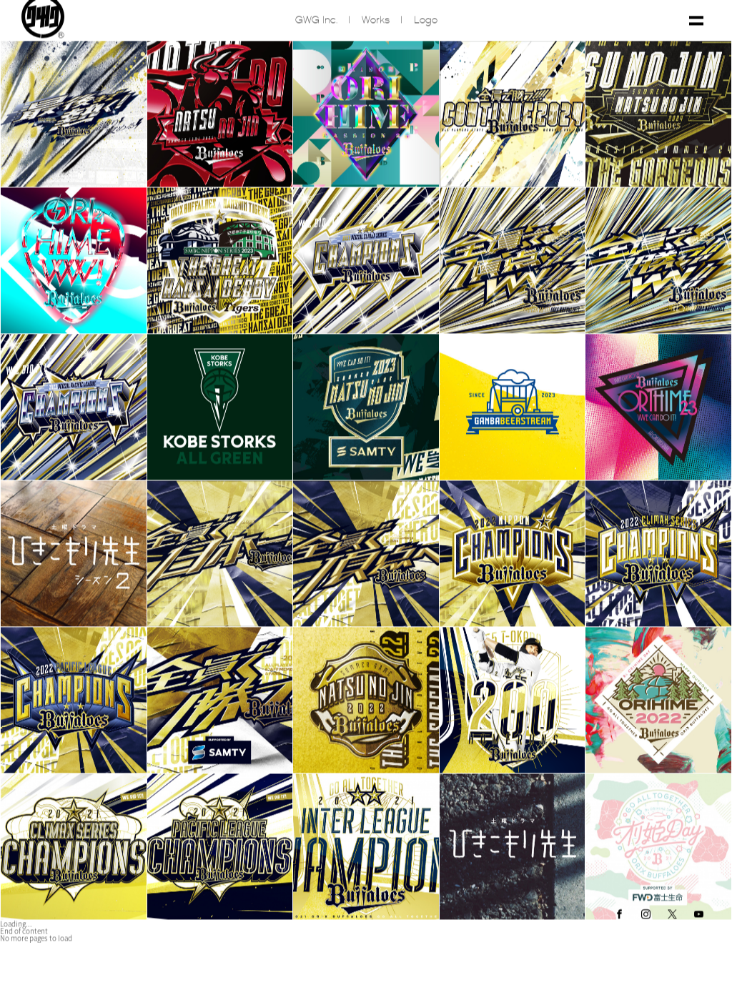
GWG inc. (316, 24)
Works (376, 24)
